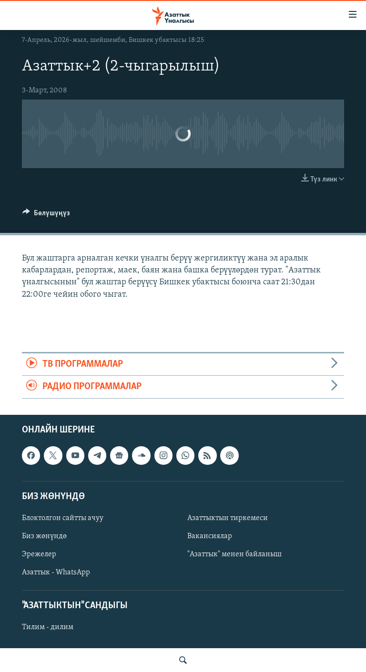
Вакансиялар (209, 536)
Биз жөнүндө (44, 536)
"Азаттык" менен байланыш (234, 554)
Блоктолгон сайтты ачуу (62, 518)
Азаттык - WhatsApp (56, 572)
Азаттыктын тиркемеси (227, 518)
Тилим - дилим (47, 627)
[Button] (46, 215)
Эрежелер (39, 554)
